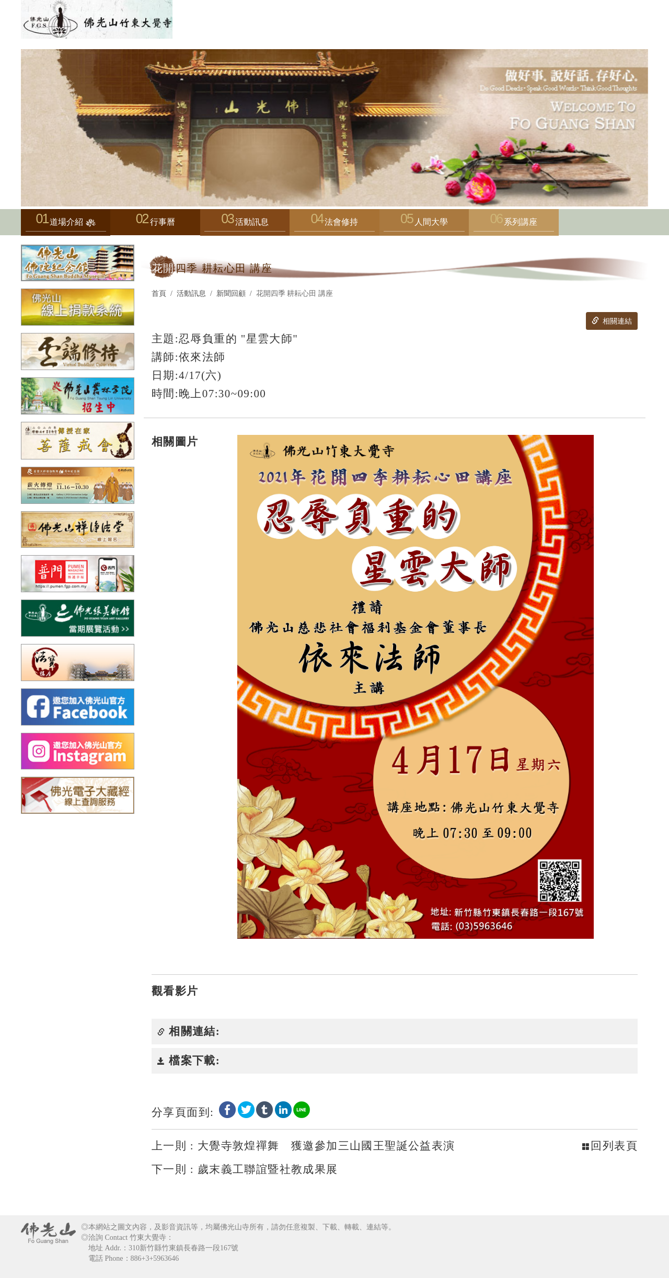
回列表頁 (610, 1145)
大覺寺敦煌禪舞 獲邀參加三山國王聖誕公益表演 (303, 1145)
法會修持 (334, 224)
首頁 (159, 293)
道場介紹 (66, 224)
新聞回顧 (231, 293)
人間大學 (424, 224)
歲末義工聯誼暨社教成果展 (245, 1169)
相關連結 (611, 321)
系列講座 (514, 224)
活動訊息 (244, 224)
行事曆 (162, 221)
